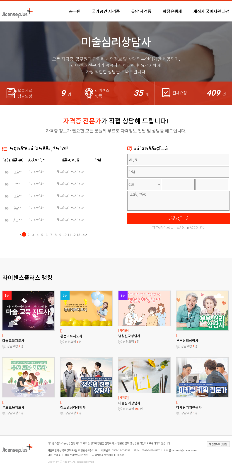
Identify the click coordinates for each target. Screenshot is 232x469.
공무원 (75, 11)
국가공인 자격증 (106, 11)
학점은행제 (172, 11)
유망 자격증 (141, 11)
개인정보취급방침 (218, 444)
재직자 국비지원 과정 (211, 11)
